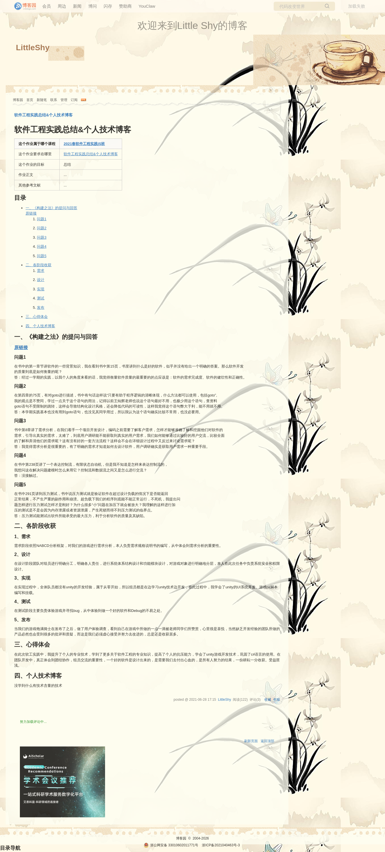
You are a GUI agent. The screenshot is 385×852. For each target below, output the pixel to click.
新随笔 (42, 100)
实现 (40, 289)
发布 (40, 307)
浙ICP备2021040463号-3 (221, 845)
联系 (53, 100)
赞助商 (125, 6)
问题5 (41, 256)
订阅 (74, 100)
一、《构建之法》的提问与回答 (51, 208)
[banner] (22, 6)
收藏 (267, 700)
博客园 (18, 100)
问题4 (41, 246)
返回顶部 (267, 741)
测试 (40, 298)
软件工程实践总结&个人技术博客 (91, 154)
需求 (40, 270)
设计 (40, 280)
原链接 (31, 213)
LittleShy (32, 47)
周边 (62, 6)
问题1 (41, 219)
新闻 (77, 6)
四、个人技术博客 (40, 326)
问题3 (41, 237)
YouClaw (147, 6)
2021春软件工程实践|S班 (84, 144)
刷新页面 (251, 741)
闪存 (108, 6)
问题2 (41, 228)
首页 (29, 100)
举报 (276, 700)
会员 (46, 6)
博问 (92, 6)
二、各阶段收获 (38, 265)
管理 (63, 100)
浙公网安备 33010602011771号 (171, 845)
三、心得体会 (37, 316)
